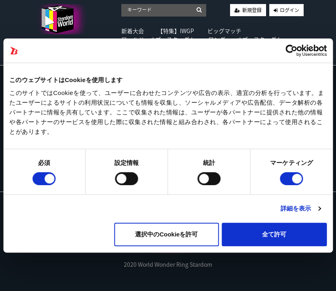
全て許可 (274, 234)
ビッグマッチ (224, 31)
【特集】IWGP (175, 31)
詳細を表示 (296, 208)
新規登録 (252, 10)
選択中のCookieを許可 (166, 234)
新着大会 (132, 31)
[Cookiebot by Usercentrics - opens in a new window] (291, 50)
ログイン (289, 10)
